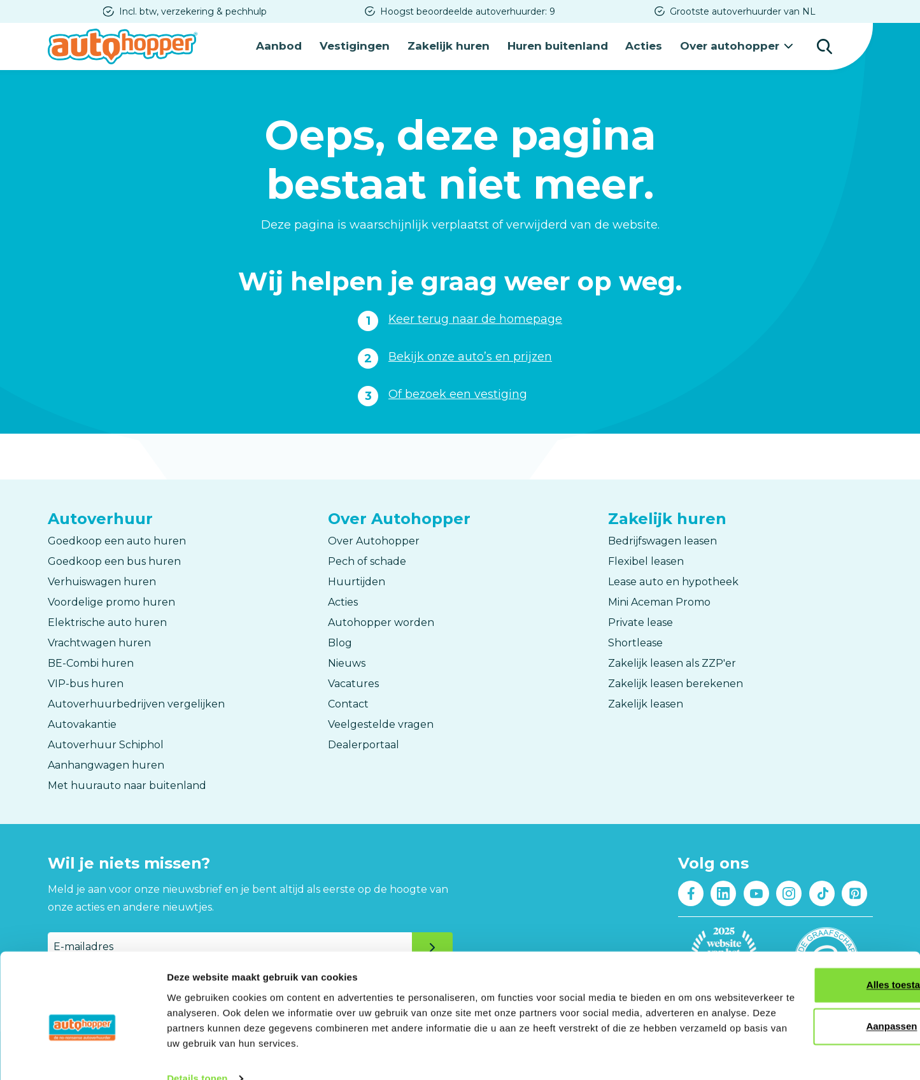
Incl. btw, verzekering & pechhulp (193, 11)
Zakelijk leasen (645, 703)
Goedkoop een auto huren (117, 540)
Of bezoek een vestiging (458, 393)
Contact (348, 703)
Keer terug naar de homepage (475, 318)
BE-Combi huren (91, 662)
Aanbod (285, 45)
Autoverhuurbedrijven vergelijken (136, 703)
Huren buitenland (561, 45)
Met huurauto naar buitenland (127, 784)
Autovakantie (82, 723)
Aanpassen (814, 1002)
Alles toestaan (813, 961)
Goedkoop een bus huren (114, 560)
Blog (340, 642)
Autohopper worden (381, 621)
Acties (647, 45)
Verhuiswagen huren (102, 580)
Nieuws (346, 662)
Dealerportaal (363, 743)
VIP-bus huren (86, 682)
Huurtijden (356, 580)
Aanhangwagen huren (106, 764)
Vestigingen (360, 45)
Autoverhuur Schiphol (106, 743)
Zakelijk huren (453, 45)
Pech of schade (367, 560)
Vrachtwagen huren (99, 642)
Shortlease (635, 642)
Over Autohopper (374, 540)
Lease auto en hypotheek (673, 580)
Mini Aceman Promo (659, 601)
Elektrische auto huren (107, 621)
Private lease (640, 621)
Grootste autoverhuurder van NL (743, 11)
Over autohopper (731, 45)
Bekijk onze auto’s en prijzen (470, 355)
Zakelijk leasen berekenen (675, 682)
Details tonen (197, 1054)
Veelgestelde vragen (381, 723)
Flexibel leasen (646, 560)
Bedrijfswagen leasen (662, 540)
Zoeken (824, 45)
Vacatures (353, 682)
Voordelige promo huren (111, 601)
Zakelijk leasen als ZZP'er (672, 662)
